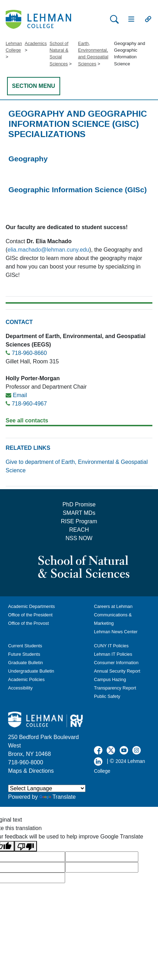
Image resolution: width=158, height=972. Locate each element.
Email (20, 395)
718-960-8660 (29, 353)
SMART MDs (79, 513)
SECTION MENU (33, 86)
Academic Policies (26, 679)
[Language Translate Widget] (47, 788)
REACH (79, 530)
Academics (36, 43)
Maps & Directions (31, 771)
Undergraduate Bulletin (31, 671)
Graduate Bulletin (25, 662)
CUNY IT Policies (111, 645)
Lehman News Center (116, 631)
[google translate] (101, 856)
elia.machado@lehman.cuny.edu (48, 250)
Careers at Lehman (113, 606)
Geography (28, 159)
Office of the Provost (28, 623)
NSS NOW (78, 538)
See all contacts (27, 420)
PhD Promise (78, 504)
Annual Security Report (117, 671)
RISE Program (79, 521)
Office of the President (30, 614)
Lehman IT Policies (113, 654)
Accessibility (20, 688)
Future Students (24, 654)
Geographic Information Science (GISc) (77, 190)
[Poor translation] (25, 846)
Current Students (25, 645)
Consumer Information (116, 662)
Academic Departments (31, 606)
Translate (57, 797)
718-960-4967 (29, 404)
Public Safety (107, 696)
